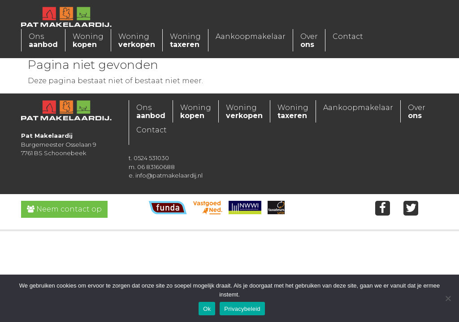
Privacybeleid (242, 308)
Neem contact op (64, 209)
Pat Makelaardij (75, 18)
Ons (43, 40)
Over (309, 40)
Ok (207, 308)
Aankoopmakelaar (251, 36)
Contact (348, 36)
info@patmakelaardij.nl (169, 175)
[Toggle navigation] (148, 16)
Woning (88, 40)
